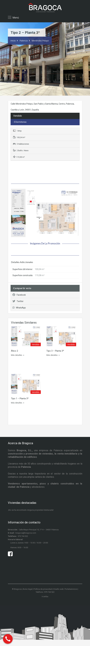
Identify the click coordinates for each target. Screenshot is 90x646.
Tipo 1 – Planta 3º (20, 398)
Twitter (18, 301)
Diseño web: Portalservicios (65, 589)
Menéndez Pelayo (40, 40)
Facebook (19, 295)
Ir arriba (45, 596)
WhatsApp (19, 307)
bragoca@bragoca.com (25, 533)
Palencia (24, 40)
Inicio (13, 40)
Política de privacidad (43, 589)
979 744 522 (23, 536)
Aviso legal (27, 589)
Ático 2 (14, 351)
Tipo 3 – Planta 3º (55, 351)
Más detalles (17, 355)
